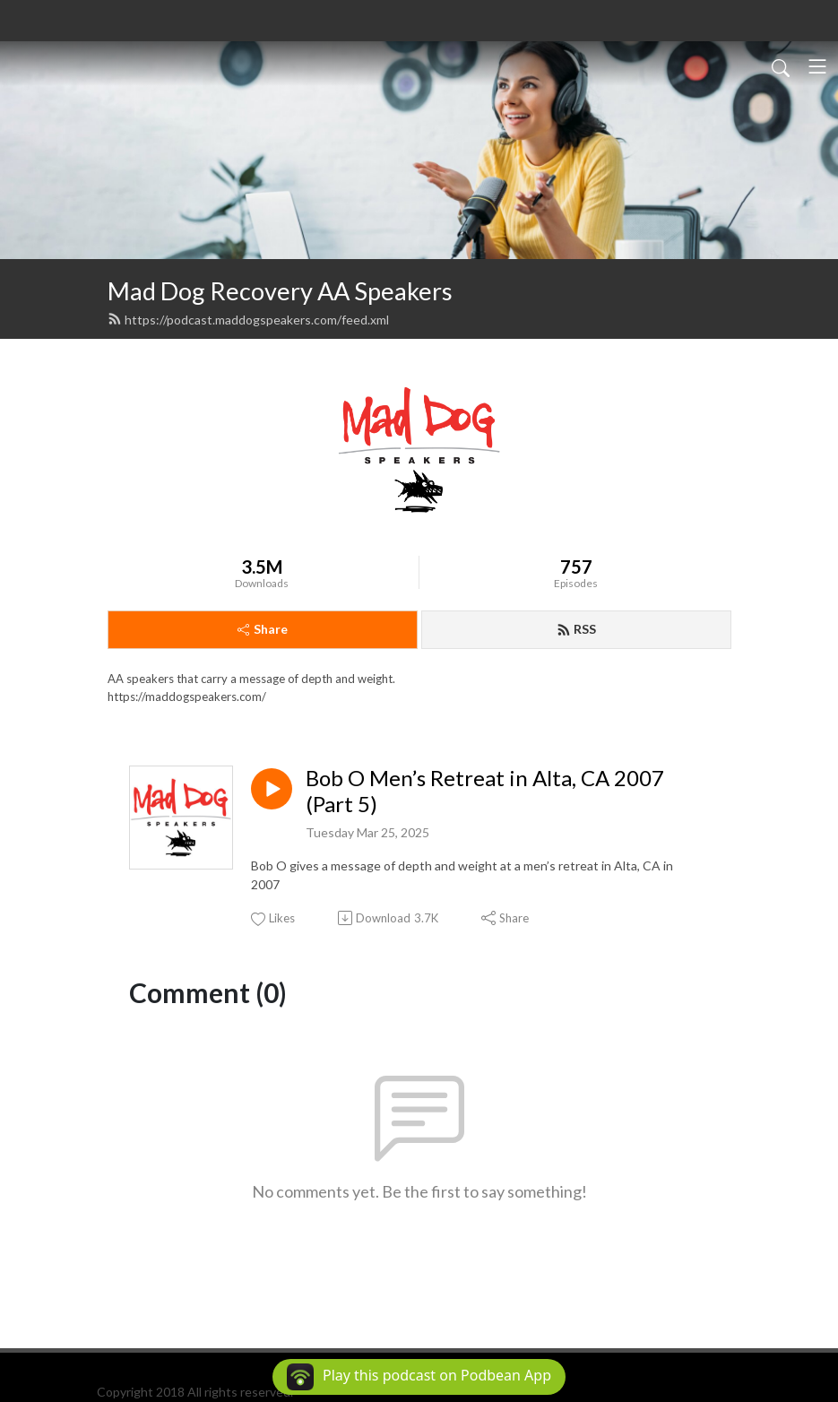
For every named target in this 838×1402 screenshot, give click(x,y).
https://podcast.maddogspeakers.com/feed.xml (248, 319)
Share (263, 628)
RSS (576, 628)
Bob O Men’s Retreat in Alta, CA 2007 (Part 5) (485, 791)
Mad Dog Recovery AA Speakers (280, 291)
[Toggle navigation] (817, 66)
